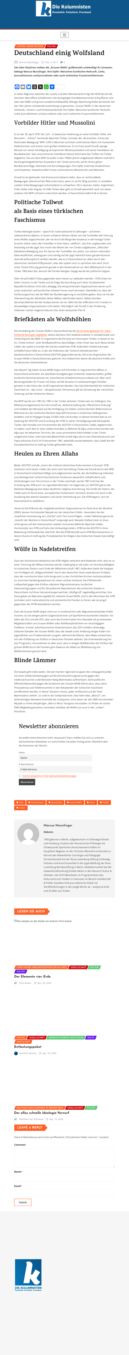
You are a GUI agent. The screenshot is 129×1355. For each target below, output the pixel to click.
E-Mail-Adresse (26, 786)
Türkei (22, 830)
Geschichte (56, 824)
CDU (21, 824)
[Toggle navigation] (65, 35)
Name (22, 774)
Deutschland (37, 824)
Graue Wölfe (76, 824)
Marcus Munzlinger (29, 84)
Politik (105, 824)
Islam (92, 824)
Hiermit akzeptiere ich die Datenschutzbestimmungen (49, 798)
